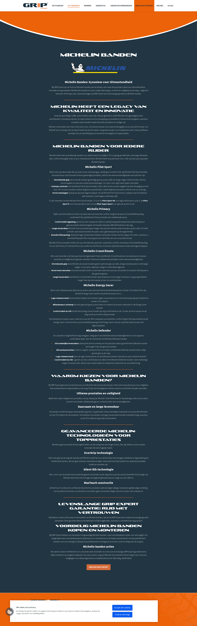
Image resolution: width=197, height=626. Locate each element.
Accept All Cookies (122, 607)
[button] (10, 612)
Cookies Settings (122, 614)
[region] (84, 611)
